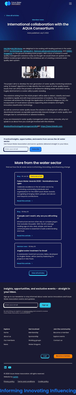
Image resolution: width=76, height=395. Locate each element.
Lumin (15, 377)
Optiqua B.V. (28, 51)
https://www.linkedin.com (51, 126)
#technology (15, 126)
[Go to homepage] (12, 3)
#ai (36, 126)
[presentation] (20, 318)
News (6, 344)
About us (7, 336)
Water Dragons (34, 344)
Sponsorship (33, 336)
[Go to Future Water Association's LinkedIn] (5, 367)
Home (6, 332)
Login (45, 356)
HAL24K (7, 49)
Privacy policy (9, 381)
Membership (33, 332)
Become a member (61, 332)
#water (7, 126)
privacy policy (28, 311)
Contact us (57, 340)
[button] (70, 3)
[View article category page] (38, 20)
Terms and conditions (26, 381)
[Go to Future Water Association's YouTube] (9, 367)
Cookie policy (43, 381)
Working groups (35, 340)
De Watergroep (16, 51)
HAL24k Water (16, 49)
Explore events (59, 336)
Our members (9, 340)
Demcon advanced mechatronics (48, 51)
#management (28, 126)
